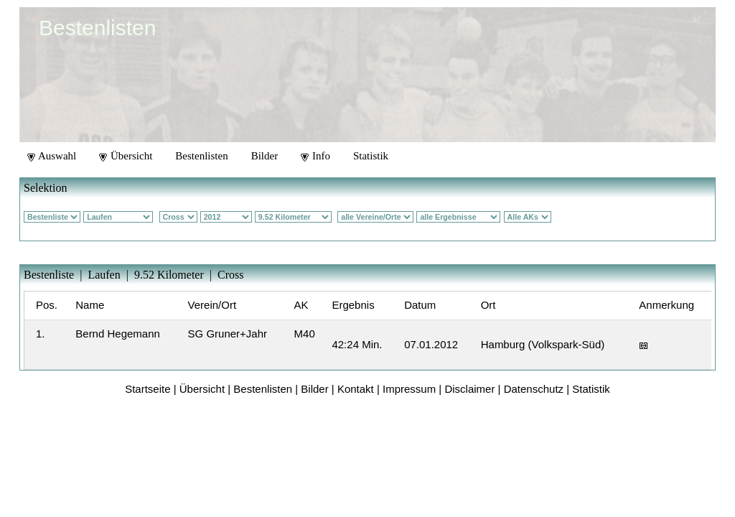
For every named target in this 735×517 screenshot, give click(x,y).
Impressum (409, 389)
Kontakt (355, 389)
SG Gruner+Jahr (227, 333)
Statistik (370, 156)
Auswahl (51, 156)
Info (315, 156)
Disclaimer (469, 389)
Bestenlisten (201, 156)
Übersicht (125, 156)
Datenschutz (533, 389)
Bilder (264, 156)
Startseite (147, 389)
